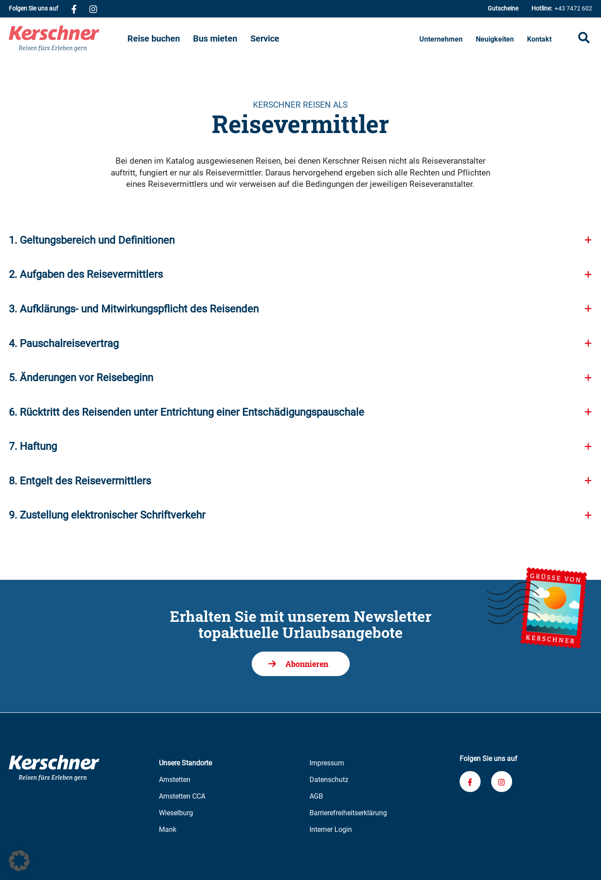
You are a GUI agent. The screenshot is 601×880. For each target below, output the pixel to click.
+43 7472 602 (561, 8)
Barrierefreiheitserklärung (348, 813)
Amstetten (174, 779)
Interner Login (330, 829)
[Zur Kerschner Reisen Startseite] (68, 38)
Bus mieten (215, 38)
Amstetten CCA (182, 796)
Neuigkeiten (495, 39)
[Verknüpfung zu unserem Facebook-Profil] (74, 9)
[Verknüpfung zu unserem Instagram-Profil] (93, 9)
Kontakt (539, 39)
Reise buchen (153, 38)
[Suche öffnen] (584, 38)
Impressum (326, 763)
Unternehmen (441, 39)
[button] (19, 860)
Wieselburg (176, 813)
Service (264, 38)
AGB (316, 796)
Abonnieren (306, 664)
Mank (167, 829)
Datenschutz (328, 779)
